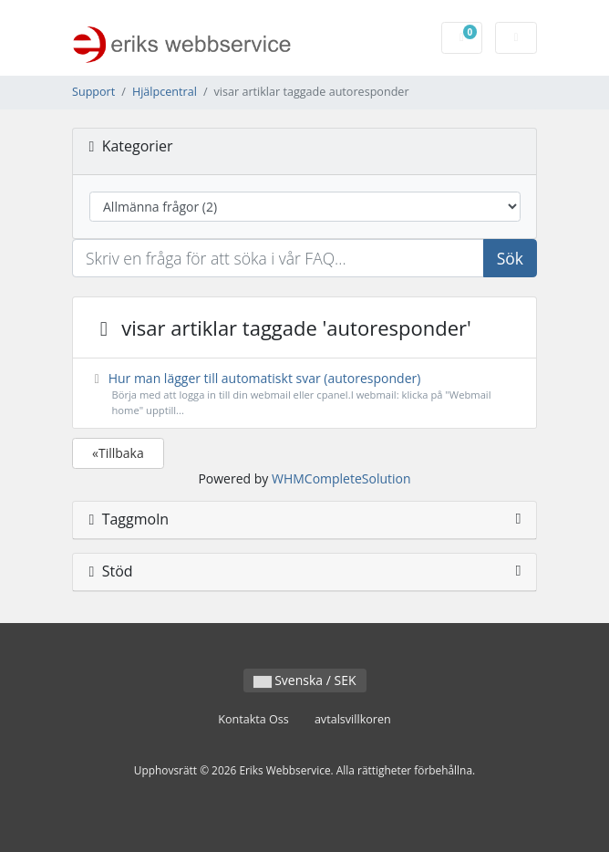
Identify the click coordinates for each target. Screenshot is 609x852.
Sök (510, 258)
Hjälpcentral (164, 91)
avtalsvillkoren (353, 719)
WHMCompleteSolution (341, 478)
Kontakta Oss (253, 719)
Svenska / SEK (304, 680)
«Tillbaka (118, 453)
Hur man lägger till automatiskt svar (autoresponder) (305, 394)
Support (93, 91)
